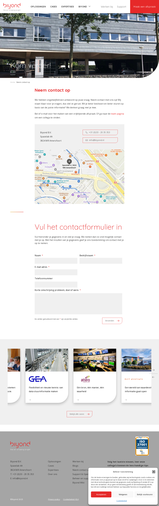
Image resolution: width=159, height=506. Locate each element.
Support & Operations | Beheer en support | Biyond (87, 476)
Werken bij (107, 6)
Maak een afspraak (144, 6)
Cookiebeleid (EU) (71, 499)
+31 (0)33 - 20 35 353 (98, 132)
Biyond (84, 6)
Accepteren (101, 494)
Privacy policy (54, 499)
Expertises (67, 6)
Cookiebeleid (121, 501)
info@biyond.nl (95, 140)
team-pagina (117, 113)
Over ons (52, 474)
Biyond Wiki (79, 482)
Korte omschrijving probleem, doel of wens (58, 290)
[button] (153, 471)
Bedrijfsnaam (87, 255)
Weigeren (123, 494)
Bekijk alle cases (80, 414)
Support (121, 6)
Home (12, 82)
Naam (39, 255)
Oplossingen (38, 6)
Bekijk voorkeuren (145, 494)
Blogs (75, 465)
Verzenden (112, 320)
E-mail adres (42, 266)
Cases (53, 6)
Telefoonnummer (44, 278)
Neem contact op (81, 469)
